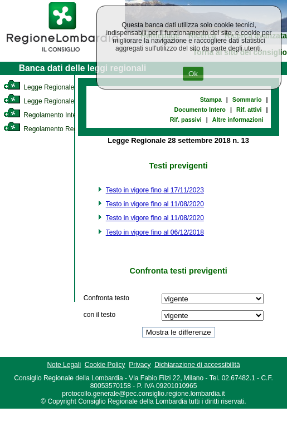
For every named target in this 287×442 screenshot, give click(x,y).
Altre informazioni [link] (238, 119)
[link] (62, 53)
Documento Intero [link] (200, 109)
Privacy (139, 365)
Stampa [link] (211, 99)
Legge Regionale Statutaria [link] (54, 101)
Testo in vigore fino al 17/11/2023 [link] (155, 190)
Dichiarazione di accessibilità (197, 365)
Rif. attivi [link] (249, 109)
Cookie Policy (105, 365)
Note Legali (64, 365)
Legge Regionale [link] (38, 87)
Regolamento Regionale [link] (49, 129)
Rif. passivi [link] (186, 119)
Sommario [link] (247, 99)
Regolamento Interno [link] (44, 115)
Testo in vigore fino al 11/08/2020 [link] (155, 204)
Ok (193, 73)
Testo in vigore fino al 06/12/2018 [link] (155, 232)
